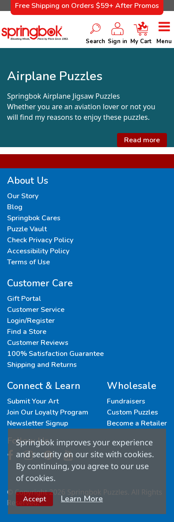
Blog (15, 207)
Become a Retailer (137, 423)
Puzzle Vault (27, 229)
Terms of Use (28, 262)
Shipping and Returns (42, 365)
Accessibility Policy (38, 251)
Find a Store (26, 332)
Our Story (22, 196)
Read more (142, 140)
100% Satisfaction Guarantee (55, 354)
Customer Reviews (37, 343)
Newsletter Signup (37, 423)
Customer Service (35, 310)
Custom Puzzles (132, 412)
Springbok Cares (34, 218)
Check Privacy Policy (40, 240)
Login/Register (31, 321)
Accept (34, 499)
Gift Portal (24, 299)
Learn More (82, 498)
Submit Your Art (33, 401)
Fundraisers (126, 401)
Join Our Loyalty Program (47, 412)
